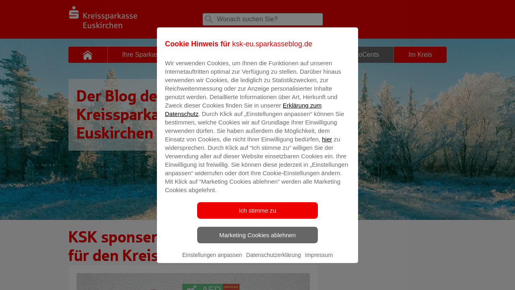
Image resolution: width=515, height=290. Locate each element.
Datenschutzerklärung (273, 260)
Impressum (319, 260)
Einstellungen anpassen (212, 260)
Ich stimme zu (257, 216)
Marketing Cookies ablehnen (257, 240)
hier (327, 144)
